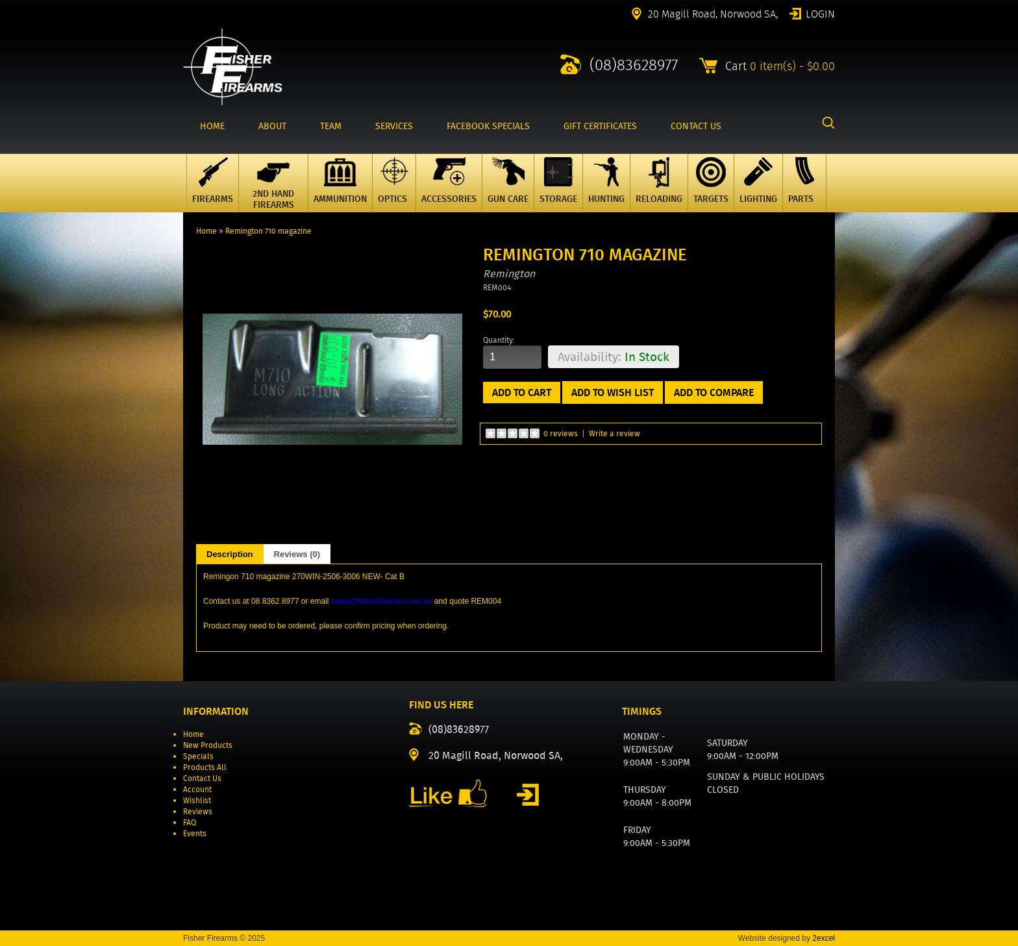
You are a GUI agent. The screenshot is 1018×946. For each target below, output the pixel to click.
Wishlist (197, 800)
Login (820, 12)
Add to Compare (714, 392)
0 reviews (560, 433)
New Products (207, 745)
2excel (823, 938)
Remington (509, 273)
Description (229, 554)
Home (206, 230)
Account (197, 789)
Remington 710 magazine (268, 230)
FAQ (189, 822)
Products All (205, 767)
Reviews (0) (297, 554)
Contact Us (202, 778)
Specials (198, 756)
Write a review (614, 433)
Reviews (197, 811)
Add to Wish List (612, 392)
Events (194, 833)
